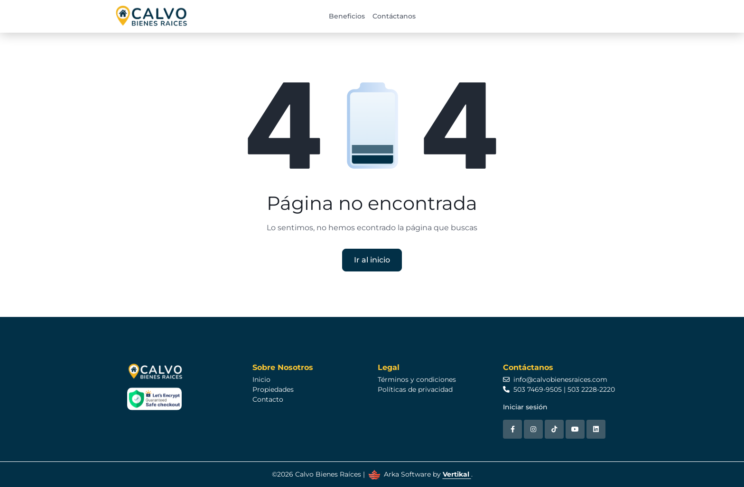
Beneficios (347, 16)
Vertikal (457, 474)
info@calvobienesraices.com (555, 379)
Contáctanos (394, 16)
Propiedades (273, 389)
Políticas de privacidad (415, 389)
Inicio (261, 379)
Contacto (267, 399)
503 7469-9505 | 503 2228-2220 (559, 389)
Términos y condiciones (417, 379)
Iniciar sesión (525, 407)
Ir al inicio (372, 259)
